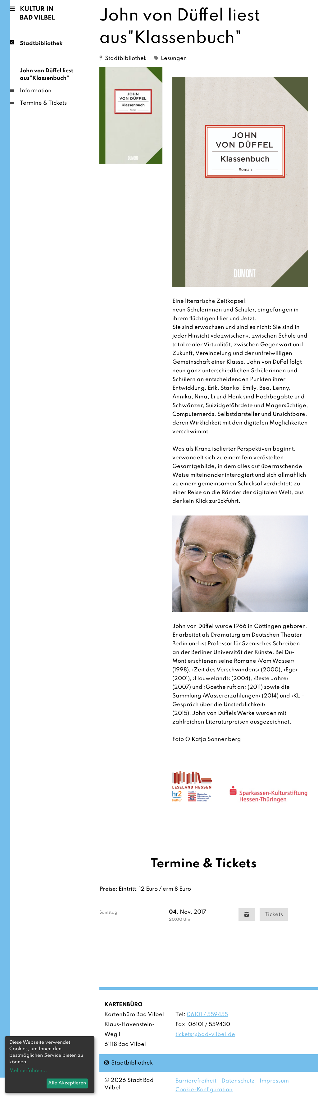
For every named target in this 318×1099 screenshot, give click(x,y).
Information (36, 90)
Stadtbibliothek (41, 43)
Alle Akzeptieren (67, 1083)
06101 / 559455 (207, 1014)
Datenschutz (238, 1081)
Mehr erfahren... (28, 1070)
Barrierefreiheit (195, 1081)
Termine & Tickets (43, 103)
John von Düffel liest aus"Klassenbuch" (46, 74)
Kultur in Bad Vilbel (37, 13)
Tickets (274, 914)
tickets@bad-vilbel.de (205, 1034)
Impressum (274, 1081)
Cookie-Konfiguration (204, 1089)
